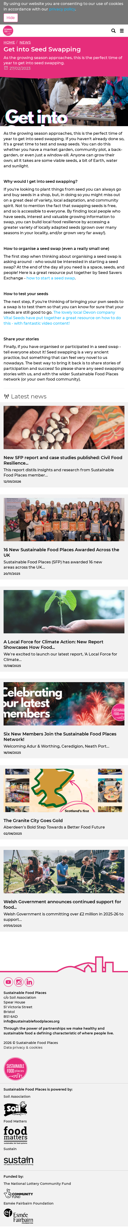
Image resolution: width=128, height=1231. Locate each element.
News (25, 42)
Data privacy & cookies (23, 1047)
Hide (11, 17)
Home (9, 42)
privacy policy (62, 9)
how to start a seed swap (50, 278)
